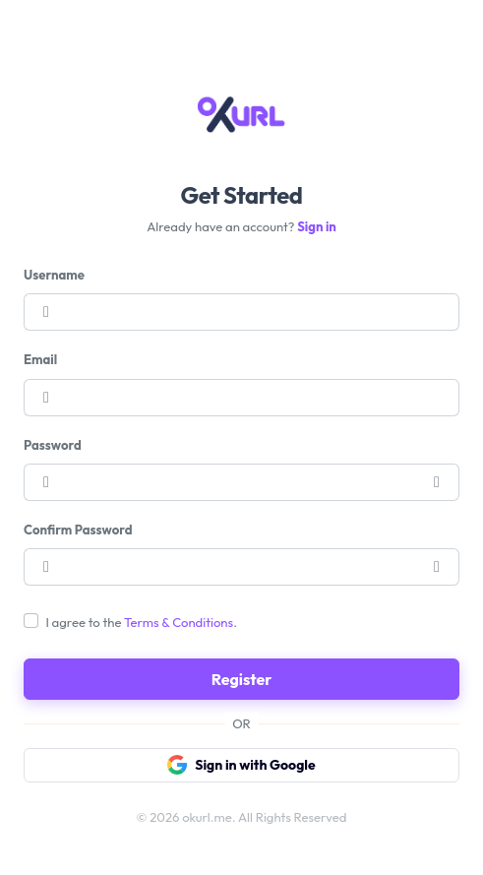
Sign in (316, 226)
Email (40, 359)
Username (54, 274)
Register (241, 679)
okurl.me (207, 817)
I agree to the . (141, 622)
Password (53, 445)
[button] (437, 482)
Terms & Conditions (178, 622)
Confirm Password (78, 529)
